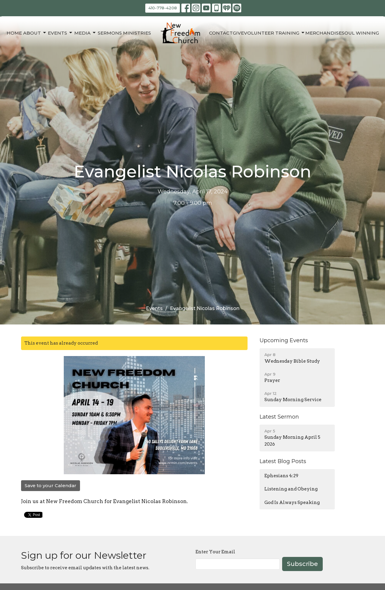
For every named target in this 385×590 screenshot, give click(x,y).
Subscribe (302, 563)
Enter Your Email (215, 552)
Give (238, 33)
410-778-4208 (162, 7)
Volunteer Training (274, 33)
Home (14, 33)
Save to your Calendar (50, 485)
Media (85, 33)
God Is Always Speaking (292, 502)
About (35, 33)
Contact (221, 33)
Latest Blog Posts (283, 461)
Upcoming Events (284, 340)
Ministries (137, 33)
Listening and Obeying (291, 489)
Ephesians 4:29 (281, 475)
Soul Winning (360, 33)
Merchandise (323, 33)
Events (60, 33)
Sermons (110, 33)
